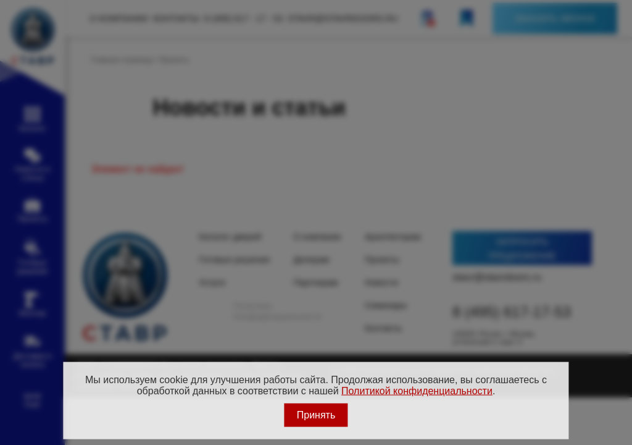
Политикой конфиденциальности (417, 391)
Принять (316, 414)
